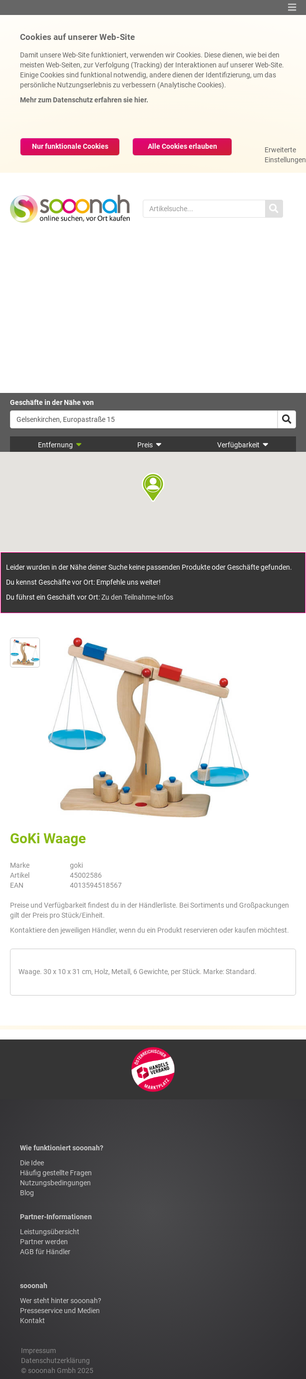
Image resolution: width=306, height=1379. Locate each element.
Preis (149, 445)
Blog (27, 1193)
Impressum (38, 1351)
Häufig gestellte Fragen (56, 1173)
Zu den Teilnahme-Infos (137, 597)
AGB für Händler (45, 1252)
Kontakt (32, 1321)
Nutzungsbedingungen (55, 1183)
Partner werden (44, 1242)
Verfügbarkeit (243, 445)
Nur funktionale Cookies (70, 146)
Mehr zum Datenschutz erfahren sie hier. (84, 100)
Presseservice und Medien (60, 1311)
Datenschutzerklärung (55, 1361)
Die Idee (32, 1163)
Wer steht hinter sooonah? (60, 1301)
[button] (292, 7)
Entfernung (60, 445)
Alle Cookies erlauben (182, 146)
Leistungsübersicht (49, 1232)
